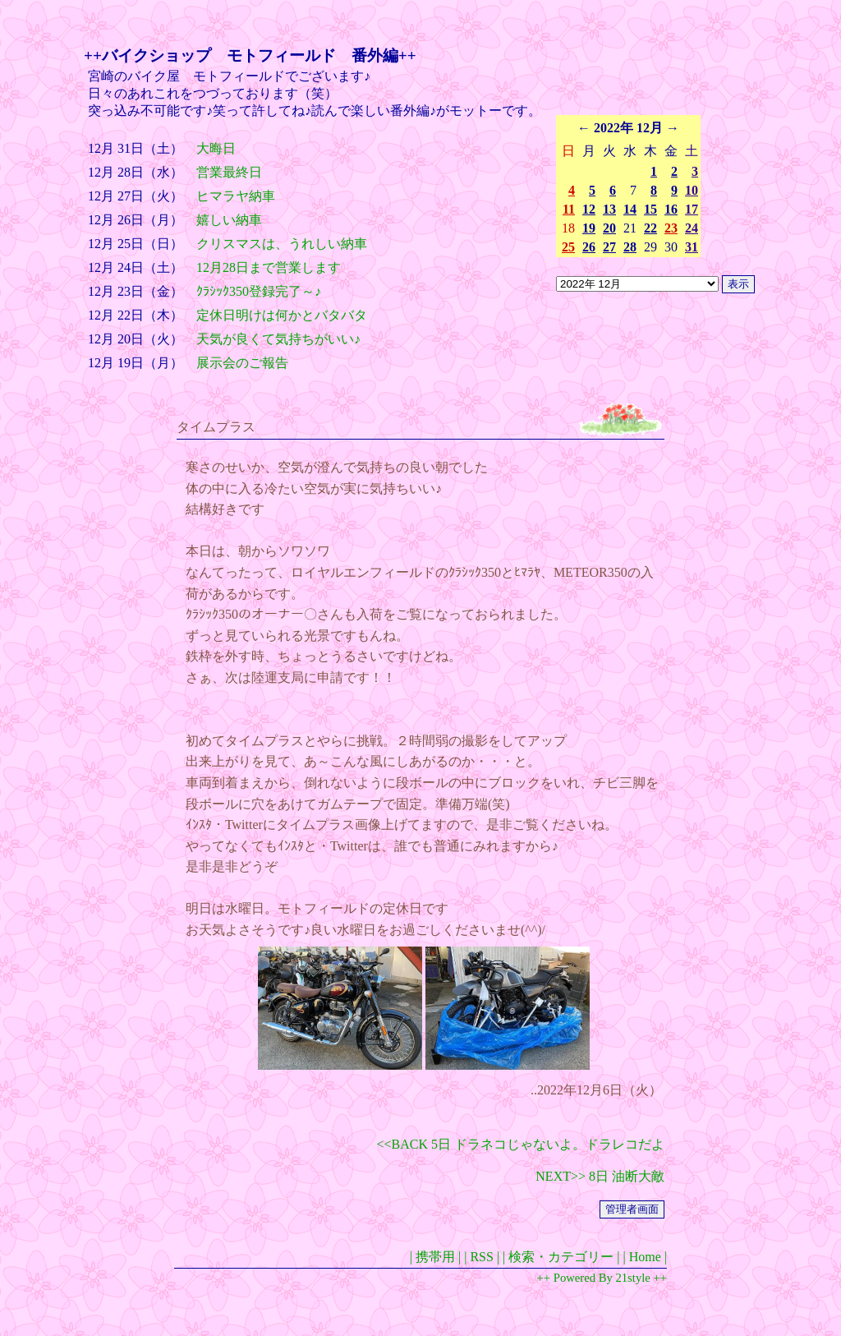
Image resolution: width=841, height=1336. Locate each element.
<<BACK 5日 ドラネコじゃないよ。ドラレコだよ (521, 1144)
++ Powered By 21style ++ (602, 1277)
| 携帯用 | (435, 1257)
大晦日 (216, 148)
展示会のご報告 (242, 363)
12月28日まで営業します (268, 267)
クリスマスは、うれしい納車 (281, 244)
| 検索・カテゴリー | (561, 1257)
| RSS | (481, 1257)
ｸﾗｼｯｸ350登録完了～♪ (258, 291)
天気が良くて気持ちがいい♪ (278, 339)
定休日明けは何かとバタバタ (281, 315)
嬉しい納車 (229, 220)
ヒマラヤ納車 (235, 196)
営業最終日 (229, 172)
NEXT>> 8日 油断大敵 (599, 1176)
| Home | (645, 1257)
